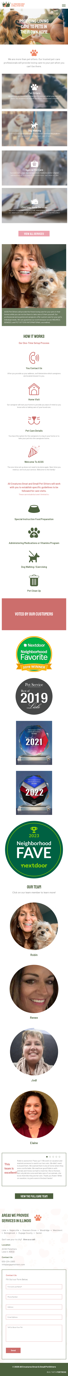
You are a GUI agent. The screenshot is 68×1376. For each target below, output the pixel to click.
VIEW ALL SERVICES (34, 234)
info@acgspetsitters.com (13, 1264)
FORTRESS (61, 1372)
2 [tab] (50, 1157)
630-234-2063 (8, 1261)
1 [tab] (34, 41)
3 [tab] (53, 1157)
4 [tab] (56, 1157)
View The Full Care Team (34, 1196)
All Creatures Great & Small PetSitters (37, 1366)
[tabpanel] (34, 27)
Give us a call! (29, 1239)
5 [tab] (59, 1157)
